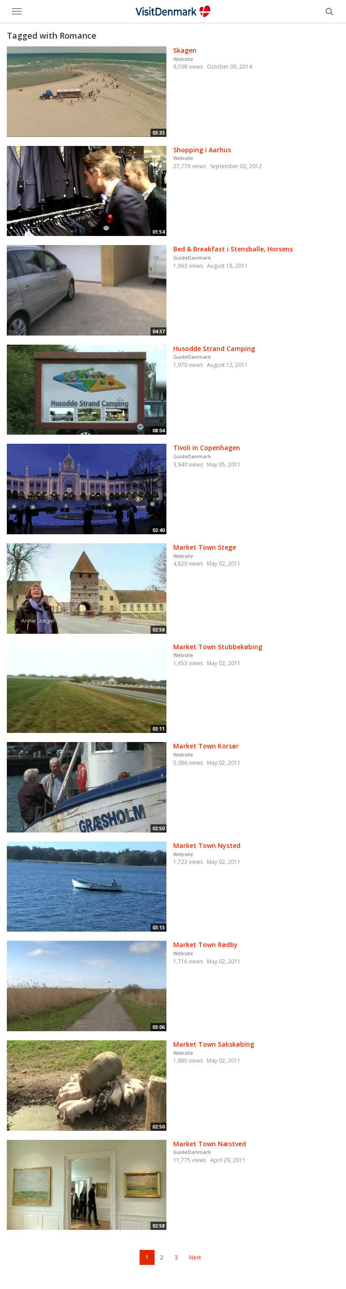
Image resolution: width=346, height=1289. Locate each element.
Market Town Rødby (205, 944)
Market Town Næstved (209, 1143)
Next (195, 1257)
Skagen (184, 50)
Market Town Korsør (206, 746)
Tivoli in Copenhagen (206, 447)
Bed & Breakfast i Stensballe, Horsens (233, 249)
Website (183, 58)
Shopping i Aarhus (202, 149)
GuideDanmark (192, 257)
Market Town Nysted (207, 845)
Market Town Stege (204, 547)
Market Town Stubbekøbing (217, 646)
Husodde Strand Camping (214, 348)
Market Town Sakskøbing (213, 1044)
